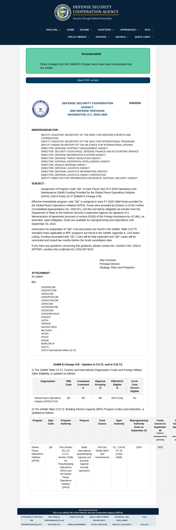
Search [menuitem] (120, 37)
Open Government (77, 524)
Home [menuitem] (70, 30)
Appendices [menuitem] (128, 30)
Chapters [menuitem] (104, 30)
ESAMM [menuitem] (84, 30)
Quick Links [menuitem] (142, 37)
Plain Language (99, 524)
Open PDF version (88, 80)
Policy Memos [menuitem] (77, 37)
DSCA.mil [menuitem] (52, 30)
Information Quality (31, 524)
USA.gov (144, 524)
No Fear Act (54, 524)
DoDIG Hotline (77, 517)
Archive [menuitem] (101, 37)
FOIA (144, 517)
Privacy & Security (121, 524)
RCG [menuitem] (147, 30)
